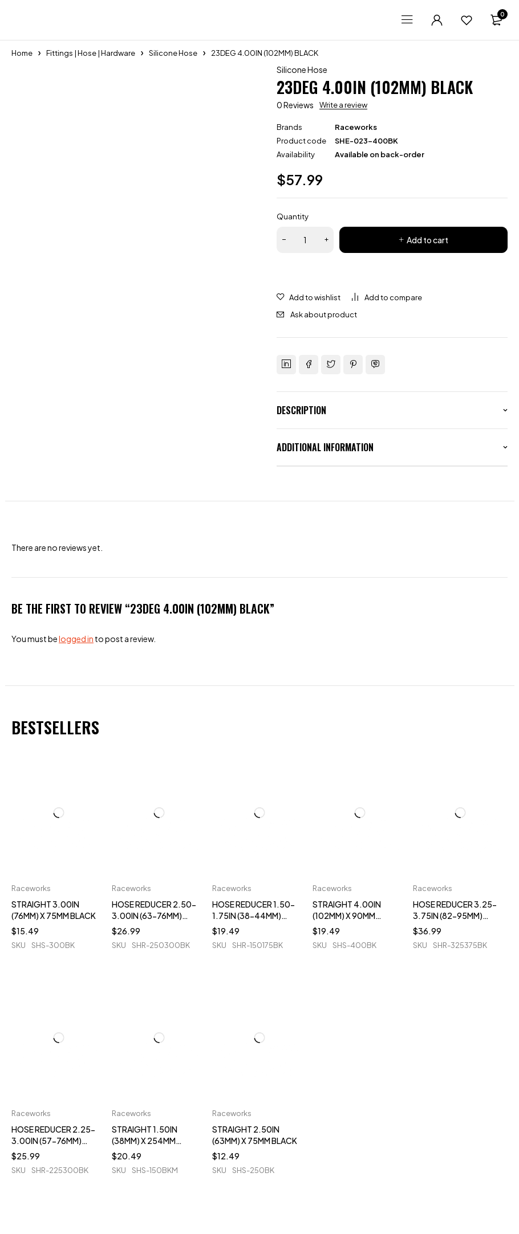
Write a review (343, 105)
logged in (76, 639)
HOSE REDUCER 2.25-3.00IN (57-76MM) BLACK (53, 1140)
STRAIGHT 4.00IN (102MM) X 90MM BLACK (347, 915)
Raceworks (356, 127)
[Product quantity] (305, 240)
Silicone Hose (173, 53)
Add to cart (427, 240)
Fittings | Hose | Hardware (90, 53)
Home (22, 53)
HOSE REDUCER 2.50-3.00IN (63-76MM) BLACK (154, 915)
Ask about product (323, 314)
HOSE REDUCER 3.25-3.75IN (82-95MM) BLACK (455, 915)
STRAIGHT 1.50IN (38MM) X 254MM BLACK (144, 1140)
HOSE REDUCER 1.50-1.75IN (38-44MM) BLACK (253, 915)
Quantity (293, 216)
